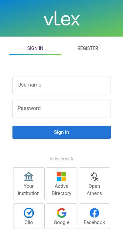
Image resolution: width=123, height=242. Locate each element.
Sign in (35, 48)
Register (87, 48)
